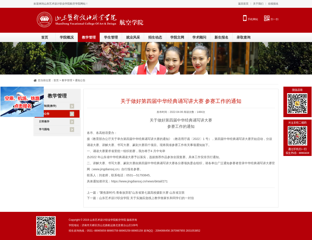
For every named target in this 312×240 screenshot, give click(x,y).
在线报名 (273, 3)
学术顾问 (199, 37)
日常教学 (44, 121)
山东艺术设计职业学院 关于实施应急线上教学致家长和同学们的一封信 (146, 198)
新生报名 (221, 37)
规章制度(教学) (47, 105)
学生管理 (111, 37)
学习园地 (44, 129)
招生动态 (155, 37)
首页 (44, 37)
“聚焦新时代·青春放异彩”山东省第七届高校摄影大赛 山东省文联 (142, 192)
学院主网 (177, 37)
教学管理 (89, 37)
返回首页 (243, 3)
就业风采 (133, 37)
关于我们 (258, 3)
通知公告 (44, 113)
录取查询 (243, 37)
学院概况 (67, 37)
